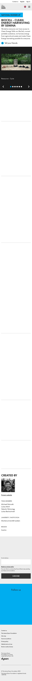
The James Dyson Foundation (9, 633)
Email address (4, 558)
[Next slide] (28, 87)
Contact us (15, 1)
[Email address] (16, 562)
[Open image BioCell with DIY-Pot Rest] (21, 86)
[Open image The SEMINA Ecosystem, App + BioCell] (15, 86)
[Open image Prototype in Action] (17, 86)
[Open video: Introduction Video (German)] (12, 86)
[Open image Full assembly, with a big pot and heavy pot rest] (19, 86)
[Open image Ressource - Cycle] (10, 86)
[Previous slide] (2, 87)
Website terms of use (6, 644)
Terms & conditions (6, 638)
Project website (6, 495)
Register (22, 1)
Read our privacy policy (7, 567)
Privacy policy (4, 641)
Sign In (28, 1)
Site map (3, 636)
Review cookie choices (7, 646)
